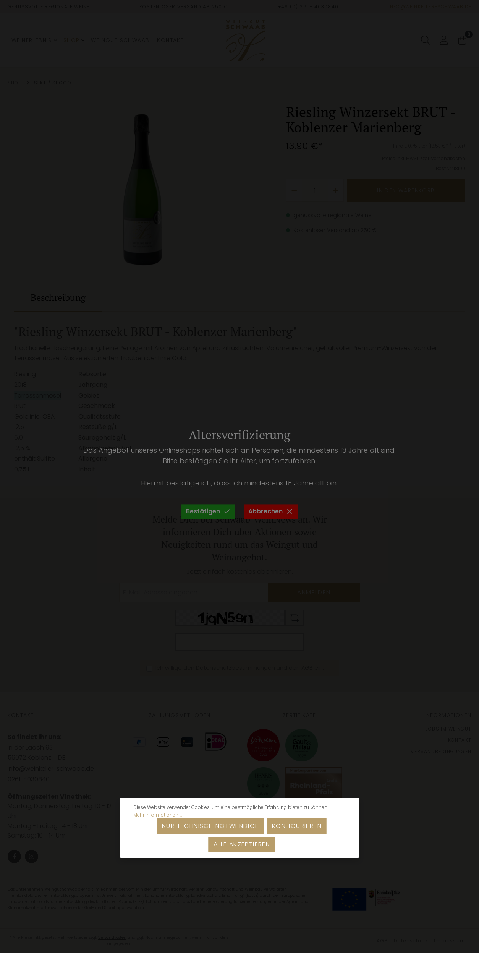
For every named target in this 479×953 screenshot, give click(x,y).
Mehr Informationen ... (157, 815)
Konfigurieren (297, 825)
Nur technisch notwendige (210, 825)
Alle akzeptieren (242, 844)
